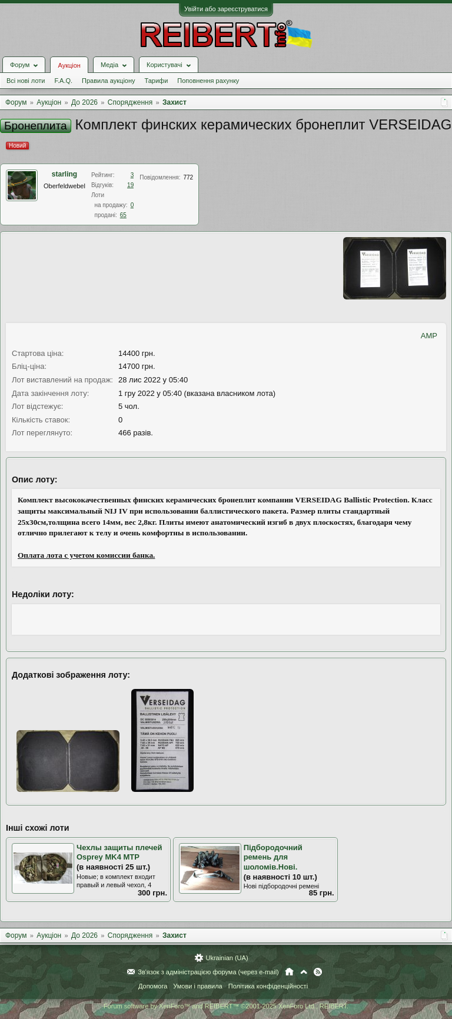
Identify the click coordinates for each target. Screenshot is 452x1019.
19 (130, 185)
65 (123, 215)
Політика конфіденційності (268, 986)
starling (64, 174)
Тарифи (156, 80)
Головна (289, 972)
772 (188, 177)
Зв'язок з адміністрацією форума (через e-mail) (208, 971)
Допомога (152, 986)
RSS (318, 972)
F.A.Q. (63, 80)
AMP (429, 335)
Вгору (304, 972)
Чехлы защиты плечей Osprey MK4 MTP (119, 852)
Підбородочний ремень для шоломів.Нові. (273, 857)
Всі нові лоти (25, 80)
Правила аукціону (108, 80)
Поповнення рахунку (208, 80)
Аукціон (69, 65)
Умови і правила (197, 986)
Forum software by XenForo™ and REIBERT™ (226, 1006)
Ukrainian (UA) (226, 957)
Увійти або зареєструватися (226, 8)
